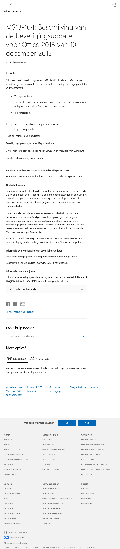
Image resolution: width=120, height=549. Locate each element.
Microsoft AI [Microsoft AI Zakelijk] (8, 488)
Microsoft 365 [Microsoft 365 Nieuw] (9, 464)
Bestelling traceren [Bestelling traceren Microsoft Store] (49, 459)
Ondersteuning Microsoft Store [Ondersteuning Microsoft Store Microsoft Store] (54, 449)
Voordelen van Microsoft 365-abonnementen (14, 391)
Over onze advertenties (88, 547)
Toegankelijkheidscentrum (84, 387)
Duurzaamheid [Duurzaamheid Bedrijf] (86, 503)
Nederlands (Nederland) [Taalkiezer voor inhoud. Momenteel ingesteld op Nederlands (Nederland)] (17, 532)
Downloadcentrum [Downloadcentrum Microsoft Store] (49, 444)
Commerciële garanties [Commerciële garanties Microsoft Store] (51, 469)
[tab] (17, 359)
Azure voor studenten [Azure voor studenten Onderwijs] (89, 474)
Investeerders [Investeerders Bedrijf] (86, 498)
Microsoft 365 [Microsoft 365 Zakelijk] (9, 508)
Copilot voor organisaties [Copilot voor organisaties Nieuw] (13, 454)
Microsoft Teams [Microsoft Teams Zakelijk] (10, 518)
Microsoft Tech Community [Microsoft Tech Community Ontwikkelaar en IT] (52, 503)
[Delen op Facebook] (8, 303)
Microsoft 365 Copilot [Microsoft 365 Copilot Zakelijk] (12, 513)
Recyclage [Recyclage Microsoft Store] (46, 464)
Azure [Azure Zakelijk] (6, 498)
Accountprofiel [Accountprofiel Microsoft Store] (47, 439)
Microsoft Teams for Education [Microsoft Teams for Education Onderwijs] (92, 449)
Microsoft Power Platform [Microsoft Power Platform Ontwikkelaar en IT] (52, 513)
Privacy (35, 547)
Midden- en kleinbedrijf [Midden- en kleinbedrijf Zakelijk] (12, 523)
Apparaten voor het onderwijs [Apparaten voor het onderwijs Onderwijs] (92, 444)
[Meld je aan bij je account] (115, 4)
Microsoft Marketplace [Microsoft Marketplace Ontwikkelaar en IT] (51, 508)
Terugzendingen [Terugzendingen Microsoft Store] (48, 454)
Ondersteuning (10, 11)
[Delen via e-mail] (21, 303)
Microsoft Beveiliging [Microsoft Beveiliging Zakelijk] (12, 493)
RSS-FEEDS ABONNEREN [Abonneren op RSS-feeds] (22, 312)
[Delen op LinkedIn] (13, 303)
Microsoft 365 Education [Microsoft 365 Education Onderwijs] (90, 454)
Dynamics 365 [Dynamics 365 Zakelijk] (9, 503)
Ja (67, 422)
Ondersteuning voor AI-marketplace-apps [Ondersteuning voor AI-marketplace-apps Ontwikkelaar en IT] (58, 498)
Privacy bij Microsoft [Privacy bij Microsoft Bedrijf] (89, 493)
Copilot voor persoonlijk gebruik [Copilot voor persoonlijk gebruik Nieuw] (16, 459)
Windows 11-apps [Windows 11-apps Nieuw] (10, 474)
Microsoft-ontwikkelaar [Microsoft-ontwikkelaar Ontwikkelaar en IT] (51, 488)
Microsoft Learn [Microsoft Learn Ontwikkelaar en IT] (48, 493)
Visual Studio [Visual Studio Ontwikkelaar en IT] (47, 523)
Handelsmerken (69, 547)
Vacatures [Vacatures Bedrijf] (85, 488)
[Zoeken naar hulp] (11, 4)
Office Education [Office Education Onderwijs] (87, 459)
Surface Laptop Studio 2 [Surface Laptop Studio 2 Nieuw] (13, 449)
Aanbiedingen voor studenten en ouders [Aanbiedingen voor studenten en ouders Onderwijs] (96, 469)
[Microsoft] (60, 2)
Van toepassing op (17, 61)
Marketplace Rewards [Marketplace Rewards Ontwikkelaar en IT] (50, 518)
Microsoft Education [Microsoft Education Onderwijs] (88, 439)
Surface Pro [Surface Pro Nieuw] (8, 439)
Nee (87, 422)
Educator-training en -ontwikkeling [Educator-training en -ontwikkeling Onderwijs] (94, 464)
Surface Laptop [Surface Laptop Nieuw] (9, 444)
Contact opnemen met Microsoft (16, 547)
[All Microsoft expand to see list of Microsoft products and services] (4, 4)
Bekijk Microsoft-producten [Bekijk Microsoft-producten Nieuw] (14, 469)
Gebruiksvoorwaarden (50, 547)
